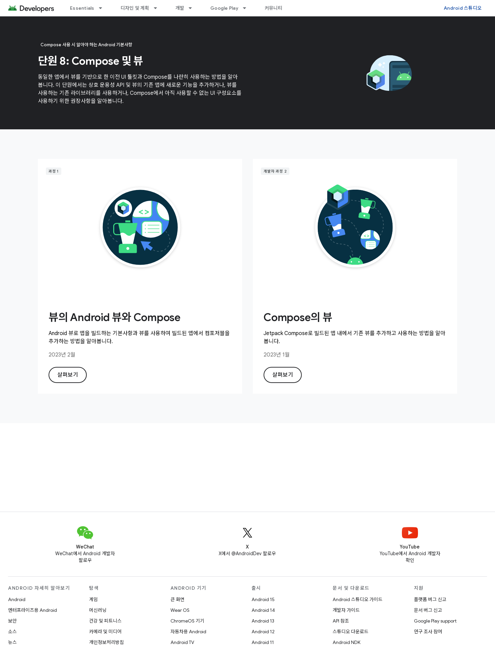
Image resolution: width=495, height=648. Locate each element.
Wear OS (180, 610)
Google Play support (435, 621)
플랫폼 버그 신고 (430, 599)
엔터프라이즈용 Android (32, 610)
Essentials (82, 8)
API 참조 (341, 621)
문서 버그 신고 (428, 610)
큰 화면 (177, 599)
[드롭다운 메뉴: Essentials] (103, 8)
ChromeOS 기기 (187, 621)
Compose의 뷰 (298, 317)
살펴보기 (67, 375)
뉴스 (12, 642)
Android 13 (263, 621)
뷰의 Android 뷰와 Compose (115, 317)
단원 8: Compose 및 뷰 (90, 61)
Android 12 (263, 632)
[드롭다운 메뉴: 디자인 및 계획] (158, 8)
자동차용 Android (188, 632)
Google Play (224, 8)
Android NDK (346, 642)
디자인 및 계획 (135, 8)
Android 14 (263, 610)
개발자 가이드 (346, 610)
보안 (12, 621)
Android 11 (263, 642)
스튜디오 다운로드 (350, 632)
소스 (12, 632)
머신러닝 (98, 610)
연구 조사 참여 (428, 632)
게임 (93, 599)
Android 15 (263, 599)
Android (16, 599)
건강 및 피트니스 (105, 621)
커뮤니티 (273, 8)
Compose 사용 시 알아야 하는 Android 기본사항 (86, 45)
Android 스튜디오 (463, 8)
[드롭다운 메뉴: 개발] (193, 8)
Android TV (182, 642)
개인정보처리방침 (106, 642)
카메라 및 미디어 (105, 632)
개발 (180, 8)
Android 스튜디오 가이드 (357, 599)
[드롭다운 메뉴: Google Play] (247, 8)
